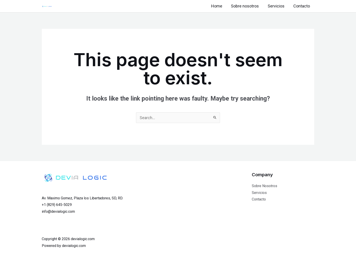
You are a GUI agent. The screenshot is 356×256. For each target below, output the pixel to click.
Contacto (302, 6)
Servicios (277, 6)
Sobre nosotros (246, 6)
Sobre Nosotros (264, 186)
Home (218, 6)
